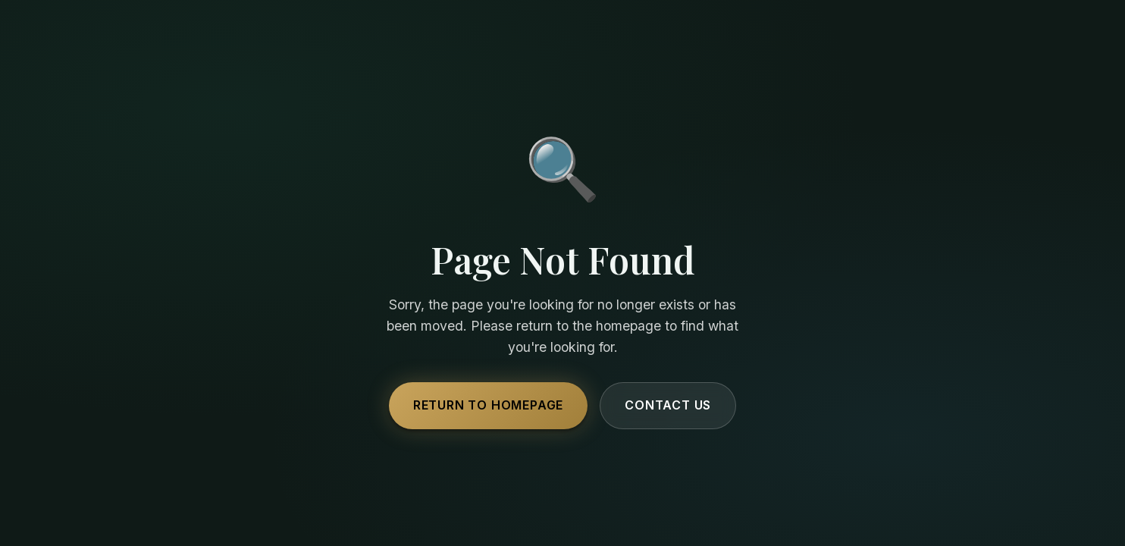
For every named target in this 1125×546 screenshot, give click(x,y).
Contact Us (668, 405)
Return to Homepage (488, 405)
